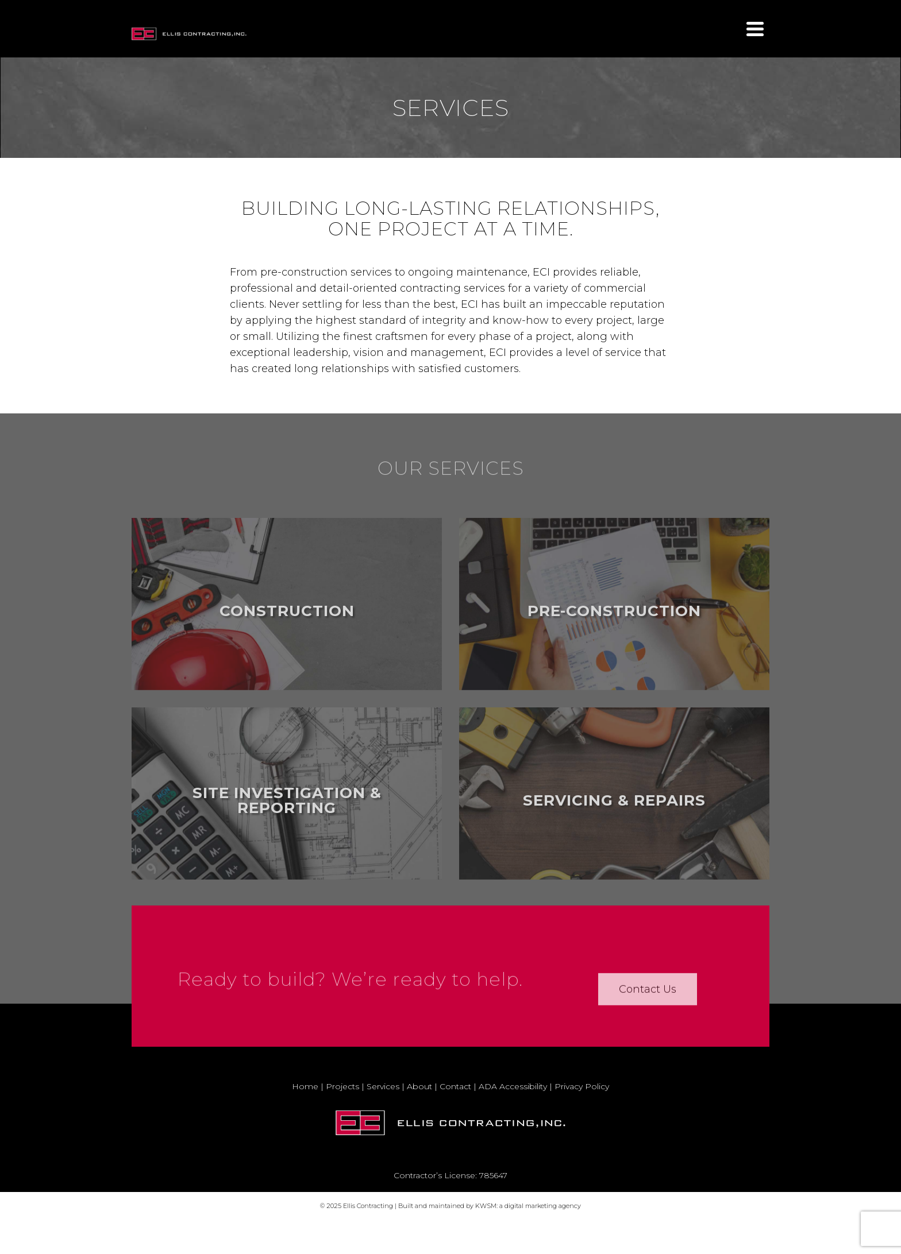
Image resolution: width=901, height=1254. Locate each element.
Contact (455, 1086)
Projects (342, 1086)
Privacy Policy (582, 1086)
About (419, 1086)
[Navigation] (755, 28)
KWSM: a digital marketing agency (528, 1206)
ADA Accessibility (513, 1086)
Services (383, 1086)
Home (305, 1086)
